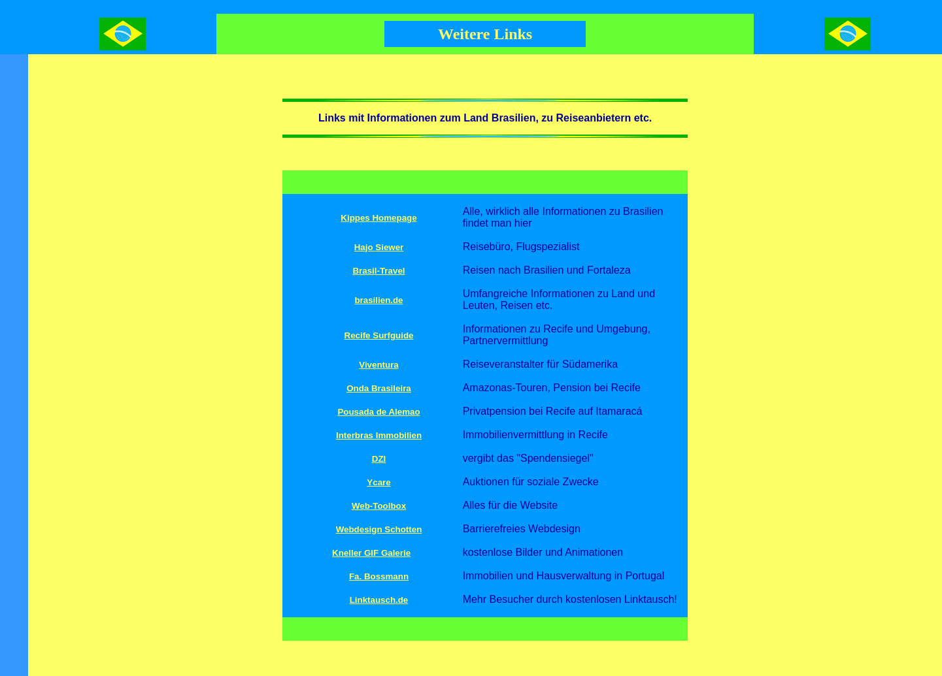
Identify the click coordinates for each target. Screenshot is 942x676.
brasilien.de (378, 300)
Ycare (378, 482)
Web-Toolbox (379, 506)
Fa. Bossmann (379, 576)
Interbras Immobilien (379, 435)
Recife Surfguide (379, 335)
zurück (517, 670)
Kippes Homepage (378, 218)
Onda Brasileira (378, 388)
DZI (379, 459)
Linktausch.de (379, 600)
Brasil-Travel (378, 271)
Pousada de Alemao (378, 412)
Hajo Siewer (379, 247)
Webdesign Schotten (379, 529)
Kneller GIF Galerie (371, 553)
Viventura (379, 365)
